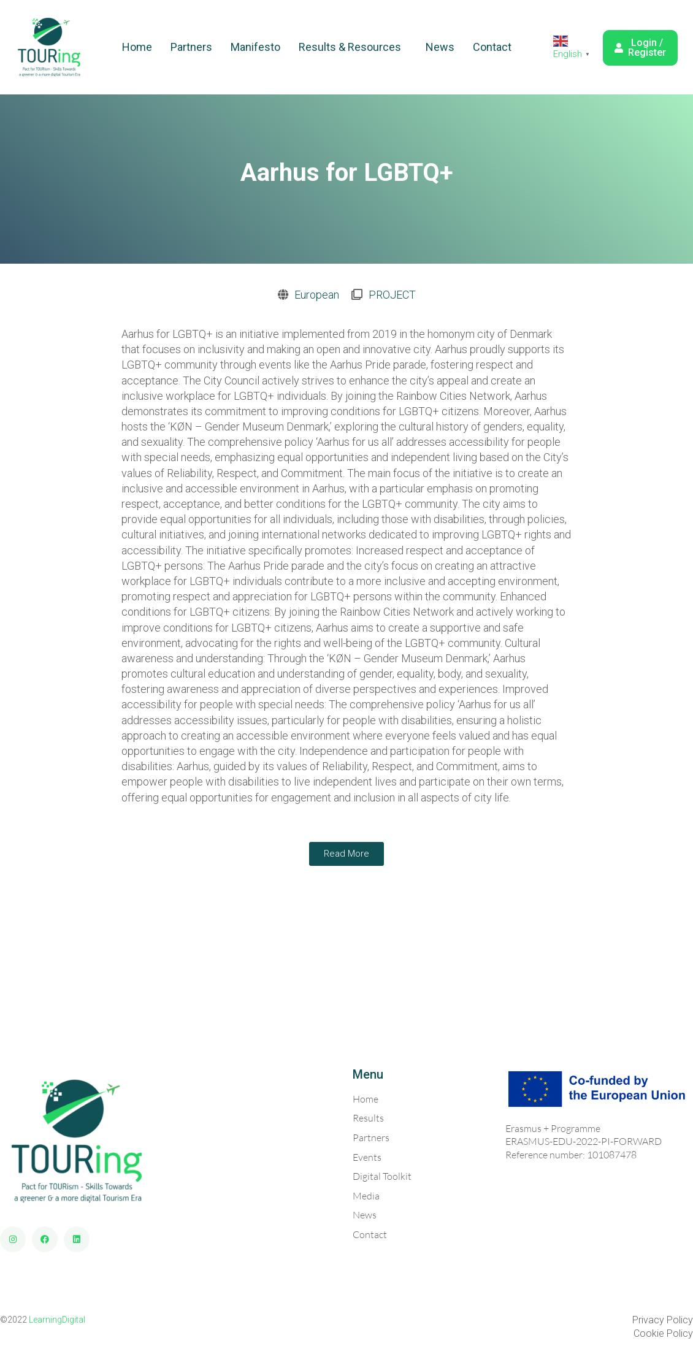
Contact (492, 46)
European (316, 294)
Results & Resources (350, 46)
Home (137, 46)
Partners (191, 46)
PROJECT (392, 294)
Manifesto (255, 46)
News (440, 46)
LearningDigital (57, 1320)
